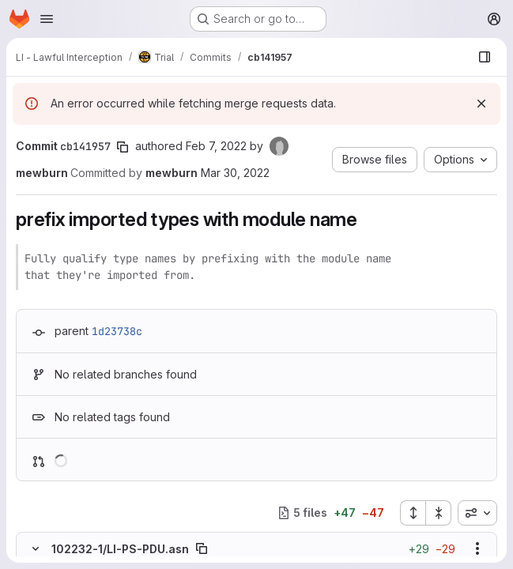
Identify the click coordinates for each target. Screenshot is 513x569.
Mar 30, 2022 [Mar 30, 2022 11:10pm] (235, 172)
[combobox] (477, 513)
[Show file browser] (484, 57)
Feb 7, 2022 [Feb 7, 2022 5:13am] (216, 146)
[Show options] (477, 548)
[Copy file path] (201, 548)
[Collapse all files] (438, 513)
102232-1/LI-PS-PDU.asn (120, 549)
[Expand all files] (412, 513)
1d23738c (117, 331)
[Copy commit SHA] (122, 147)
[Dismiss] (481, 103)
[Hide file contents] (35, 548)
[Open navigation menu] (46, 19)
